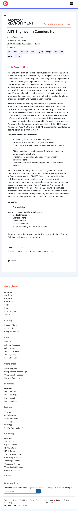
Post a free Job (10, 358)
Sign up (13, 311)
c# (9, 51)
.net (15, 51)
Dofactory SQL (10, 395)
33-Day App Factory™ (13, 428)
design (18, 56)
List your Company (12, 378)
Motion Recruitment (15, 37)
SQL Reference (10, 445)
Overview (8, 388)
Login (6, 311)
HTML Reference (11, 451)
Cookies (23, 500)
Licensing (8, 503)
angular (40, 51)
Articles (7, 475)
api (62, 51)
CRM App (8, 425)
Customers (9, 298)
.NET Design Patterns (13, 454)
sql (32, 51)
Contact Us (9, 301)
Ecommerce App (11, 418)
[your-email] (20, 491)
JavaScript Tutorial (12, 461)
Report (12, 261)
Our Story (8, 295)
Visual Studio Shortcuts (13, 467)
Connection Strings (12, 464)
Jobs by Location (11, 351)
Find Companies (11, 368)
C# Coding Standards (13, 457)
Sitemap (7, 314)
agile (10, 56)
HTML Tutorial (10, 448)
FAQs (6, 305)
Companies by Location (14, 375)
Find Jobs (8, 342)
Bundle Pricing (10, 328)
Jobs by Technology (12, 345)
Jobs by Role (9, 348)
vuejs (48, 51)
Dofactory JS (9, 398)
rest (55, 51)
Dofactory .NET (10, 392)
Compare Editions (11, 331)
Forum (7, 308)
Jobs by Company (11, 354)
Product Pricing (10, 325)
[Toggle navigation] (71, 3)
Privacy (15, 500)
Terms (6, 500)
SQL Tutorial (9, 441)
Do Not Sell (34, 500)
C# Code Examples (12, 470)
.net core (24, 51)
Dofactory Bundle (11, 401)
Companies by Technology (15, 372)
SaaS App (8, 421)
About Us (8, 292)
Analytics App (10, 415)
